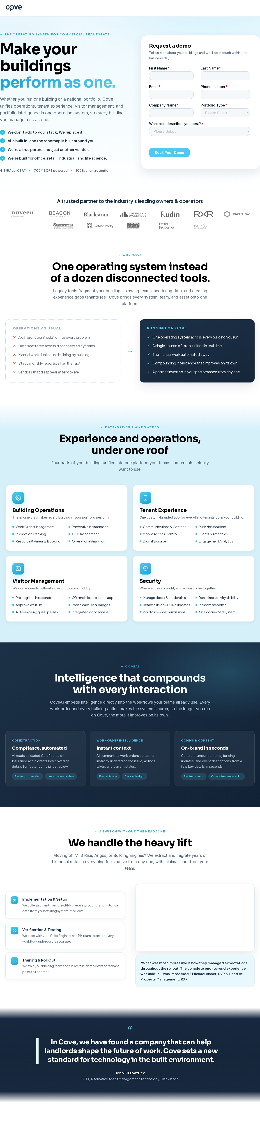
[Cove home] (13, 8)
